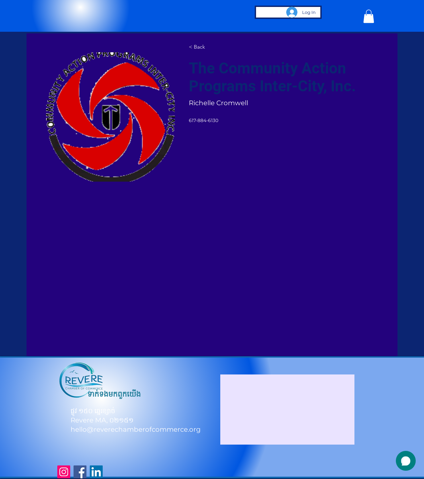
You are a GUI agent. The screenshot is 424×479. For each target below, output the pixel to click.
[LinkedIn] (96, 471)
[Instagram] (63, 471)
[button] (368, 16)
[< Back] (202, 47)
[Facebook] (80, 471)
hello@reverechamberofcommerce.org (136, 429)
